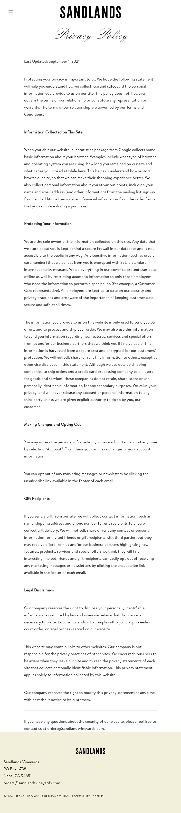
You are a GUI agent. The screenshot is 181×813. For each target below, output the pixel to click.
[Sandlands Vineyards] (90, 750)
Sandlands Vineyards (90, 12)
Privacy (33, 796)
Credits (98, 796)
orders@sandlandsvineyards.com (75, 728)
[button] (12, 12)
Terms (20, 796)
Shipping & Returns (55, 796)
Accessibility (81, 796)
